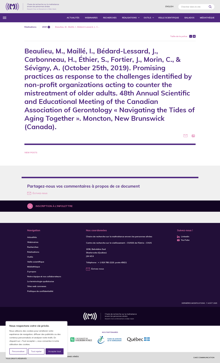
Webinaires (91, 17)
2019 (44, 27)
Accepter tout (54, 351)
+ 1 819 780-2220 (106, 262)
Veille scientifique (168, 17)
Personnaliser (18, 351)
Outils (147, 17)
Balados (189, 17)
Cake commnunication (203, 357)
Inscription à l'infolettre (54, 206)
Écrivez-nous (37, 193)
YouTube (183, 240)
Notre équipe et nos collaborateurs (44, 276)
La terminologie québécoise (40, 281)
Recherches (109, 17)
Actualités (73, 17)
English (169, 6)
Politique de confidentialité (40, 291)
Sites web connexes (36, 286)
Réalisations (129, 17)
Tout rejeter (36, 351)
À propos (31, 271)
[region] (36, 339)
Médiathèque (207, 17)
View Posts (30, 152)
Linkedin (183, 236)
